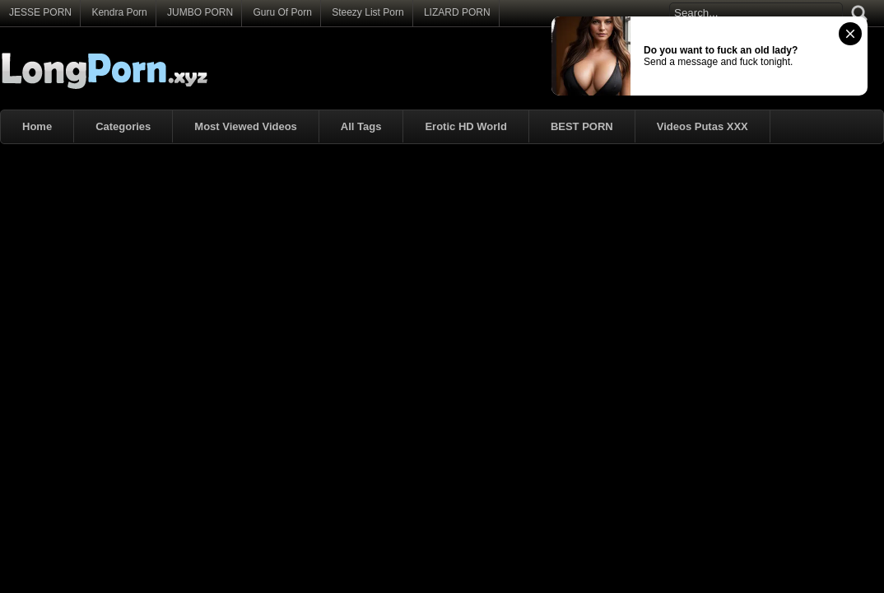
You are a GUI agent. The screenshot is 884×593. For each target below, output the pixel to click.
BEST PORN (582, 126)
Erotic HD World (465, 126)
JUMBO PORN (200, 12)
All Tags (361, 126)
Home (37, 126)
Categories (123, 126)
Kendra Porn (119, 12)
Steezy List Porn (367, 12)
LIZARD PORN (457, 12)
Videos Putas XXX (702, 126)
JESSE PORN (40, 12)
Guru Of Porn (282, 12)
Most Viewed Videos (245, 126)
